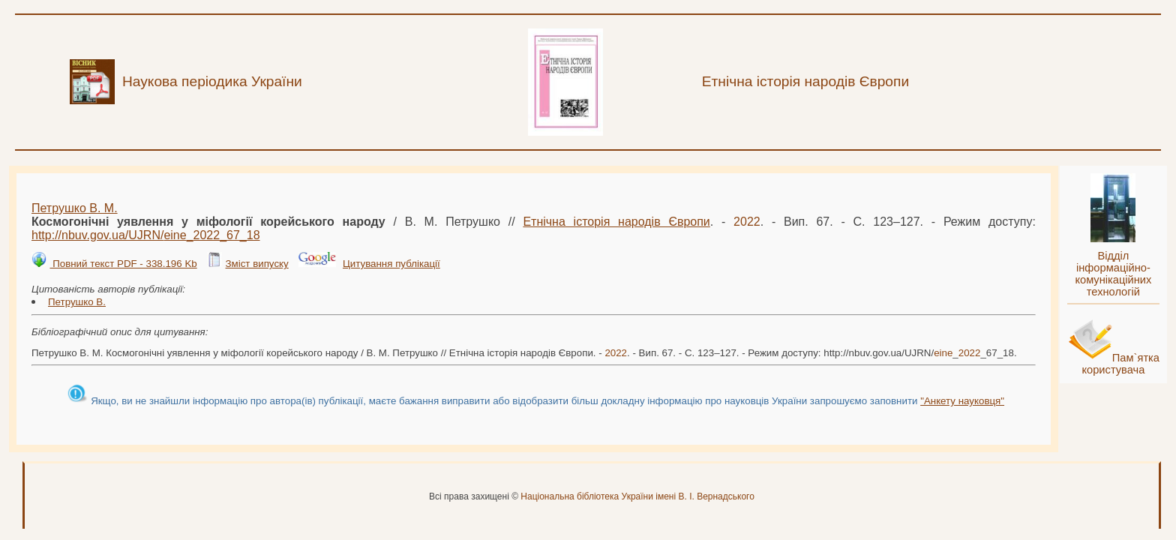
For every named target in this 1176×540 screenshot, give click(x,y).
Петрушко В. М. (75, 208)
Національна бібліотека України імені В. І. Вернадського (637, 496)
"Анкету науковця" (962, 400)
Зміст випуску (256, 263)
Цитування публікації (391, 263)
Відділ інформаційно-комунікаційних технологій (1113, 274)
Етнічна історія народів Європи (616, 221)
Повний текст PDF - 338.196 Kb (123, 263)
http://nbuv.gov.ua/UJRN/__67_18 (146, 235)
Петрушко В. (77, 302)
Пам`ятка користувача (1121, 364)
